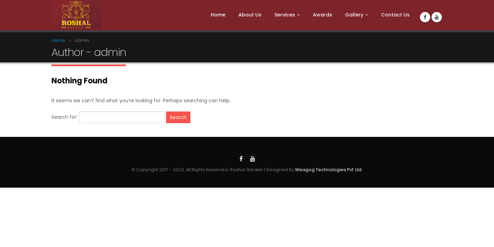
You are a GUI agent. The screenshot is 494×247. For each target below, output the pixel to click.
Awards (322, 14)
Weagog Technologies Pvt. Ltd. (329, 170)
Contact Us (395, 14)
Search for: (64, 117)
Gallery (354, 14)
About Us (249, 14)
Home (218, 14)
